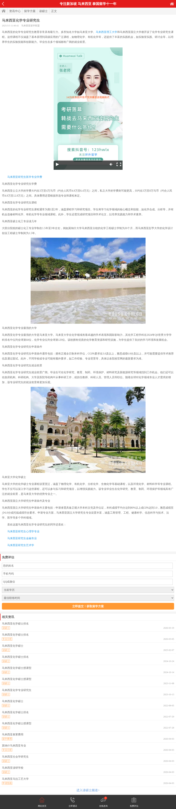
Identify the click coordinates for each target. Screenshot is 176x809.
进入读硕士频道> (88, 790)
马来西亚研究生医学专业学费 (24, 177)
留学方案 (30, 11)
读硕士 (43, 11)
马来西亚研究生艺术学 (20, 545)
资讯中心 (15, 11)
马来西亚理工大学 (106, 32)
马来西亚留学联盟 (30, 25)
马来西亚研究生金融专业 (22, 538)
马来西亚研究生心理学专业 (23, 531)
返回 (3, 4)
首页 (172, 3)
